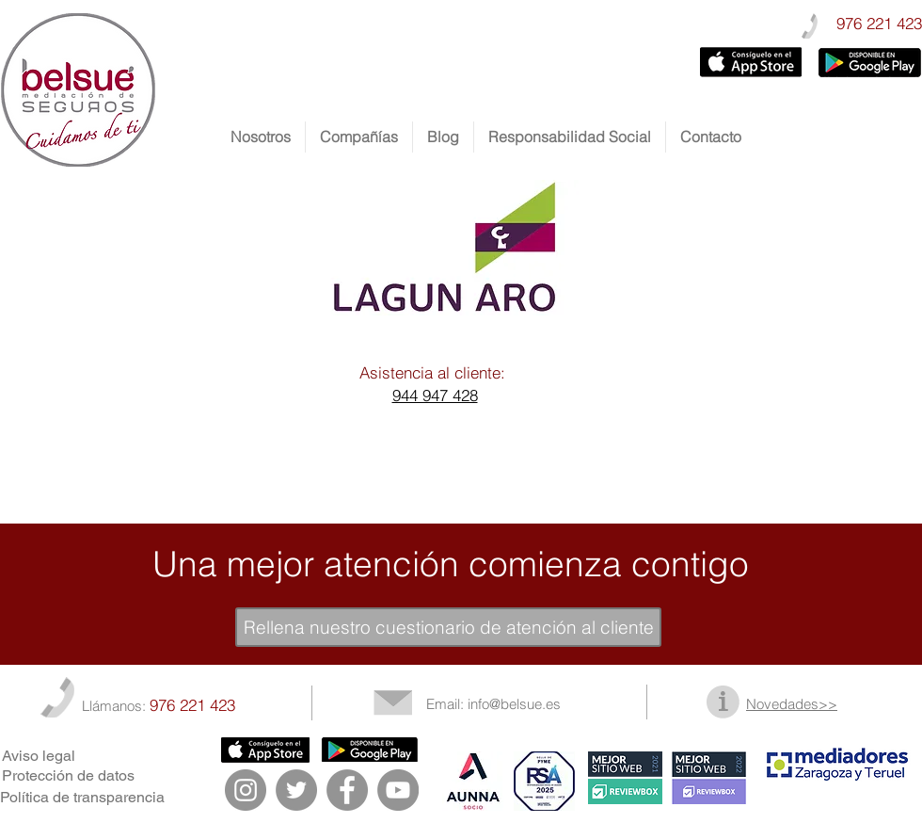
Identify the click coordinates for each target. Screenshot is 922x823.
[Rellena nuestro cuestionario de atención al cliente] (448, 627)
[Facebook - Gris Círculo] (347, 790)
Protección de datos (68, 775)
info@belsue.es (514, 704)
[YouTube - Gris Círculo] (398, 790)
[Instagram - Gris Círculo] (245, 790)
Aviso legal (38, 756)
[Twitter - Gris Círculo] (296, 790)
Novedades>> (791, 704)
